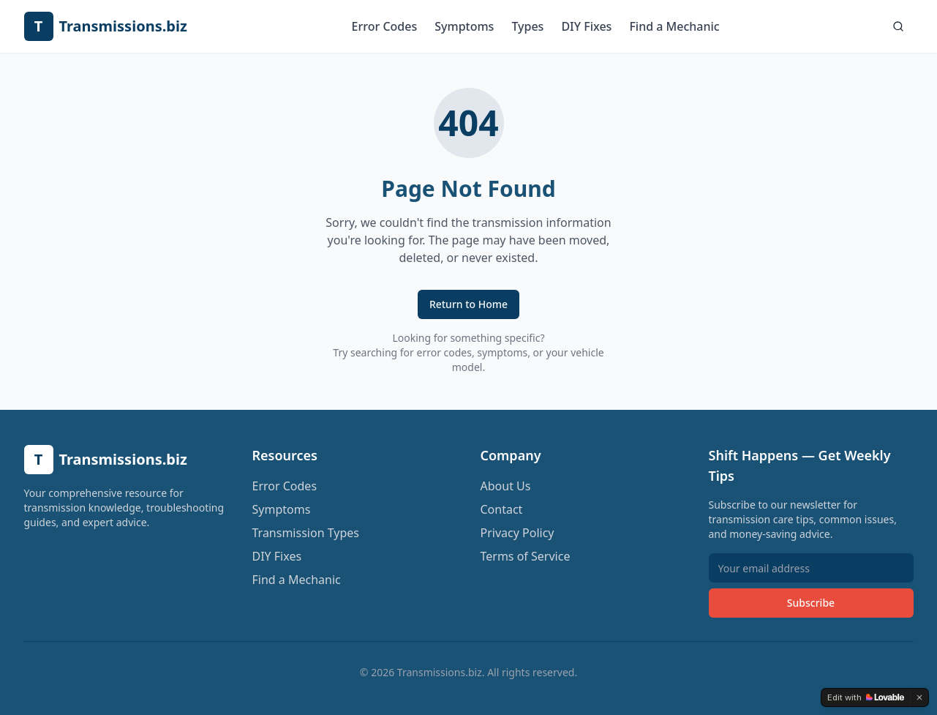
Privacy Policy (517, 533)
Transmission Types (305, 533)
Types (527, 26)
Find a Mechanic (674, 26)
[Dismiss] (919, 697)
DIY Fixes (586, 26)
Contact (502, 509)
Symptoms (464, 26)
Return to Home (468, 304)
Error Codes (385, 26)
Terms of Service (526, 556)
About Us (506, 486)
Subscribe (811, 603)
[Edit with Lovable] (865, 697)
